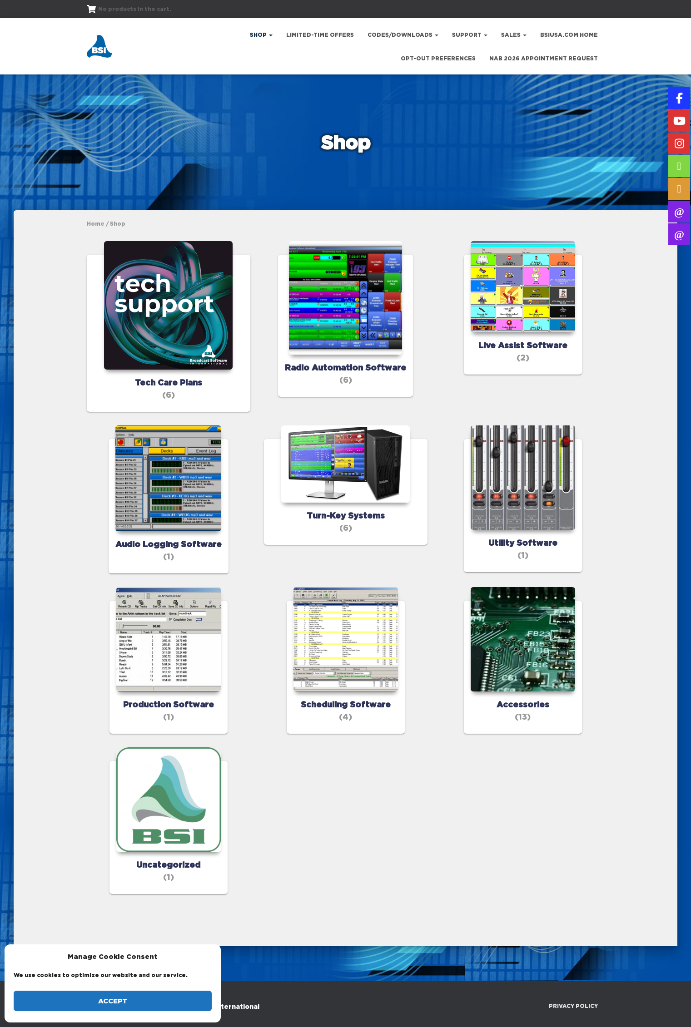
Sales (514, 35)
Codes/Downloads (403, 35)
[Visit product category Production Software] (168, 688)
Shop (261, 35)
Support (469, 35)
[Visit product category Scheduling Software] (346, 688)
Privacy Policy (573, 1006)
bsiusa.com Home (569, 35)
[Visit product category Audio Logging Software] (169, 527)
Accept (112, 1001)
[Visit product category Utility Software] (523, 526)
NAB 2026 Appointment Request (543, 58)
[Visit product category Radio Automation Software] (345, 330)
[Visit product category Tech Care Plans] (168, 344)
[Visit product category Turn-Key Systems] (346, 519)
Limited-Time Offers (320, 35)
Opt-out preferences (438, 58)
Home (95, 224)
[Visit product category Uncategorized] (168, 849)
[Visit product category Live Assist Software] (523, 315)
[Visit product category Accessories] (523, 688)
